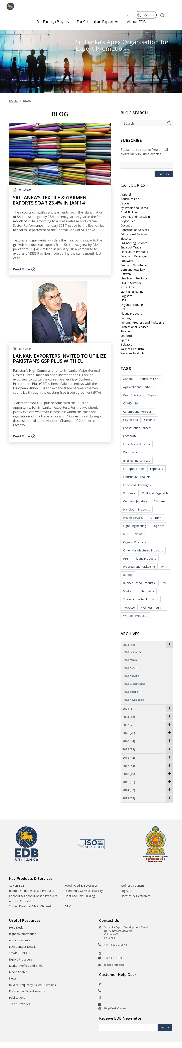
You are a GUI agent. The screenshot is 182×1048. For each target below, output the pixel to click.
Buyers (151, 395)
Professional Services (134, 327)
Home (13, 101)
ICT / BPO (127, 287)
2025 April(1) (131, 667)
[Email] (128, 1027)
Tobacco (126, 344)
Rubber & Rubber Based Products (31, 891)
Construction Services (135, 230)
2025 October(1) (133, 691)
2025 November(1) (134, 699)
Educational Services (134, 234)
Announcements (19, 940)
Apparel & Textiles (21, 901)
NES (123, 300)
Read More (21, 269)
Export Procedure (20, 959)
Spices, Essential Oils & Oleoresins (31, 906)
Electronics (130, 452)
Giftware (126, 274)
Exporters (156, 469)
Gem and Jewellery (133, 269)
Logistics (126, 296)
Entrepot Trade (131, 247)
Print (164, 566)
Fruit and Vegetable (134, 265)
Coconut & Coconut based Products (33, 896)
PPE (123, 309)
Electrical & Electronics (135, 896)
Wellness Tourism (132, 349)
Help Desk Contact (115, 1008)
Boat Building (130, 212)
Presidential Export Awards (27, 991)
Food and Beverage (134, 256)
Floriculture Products (134, 252)
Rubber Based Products (139, 583)
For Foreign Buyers (52, 24)
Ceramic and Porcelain (135, 217)
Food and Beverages (137, 485)
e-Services (146, 5)
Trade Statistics (19, 1004)
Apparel (126, 194)
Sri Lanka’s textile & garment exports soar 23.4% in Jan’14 (51, 200)
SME (164, 583)
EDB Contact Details (22, 947)
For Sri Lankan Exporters (98, 24)
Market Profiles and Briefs (26, 966)
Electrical (126, 238)
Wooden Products (133, 353)
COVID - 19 (130, 403)
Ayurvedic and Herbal (135, 208)
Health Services (131, 283)
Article (125, 203)
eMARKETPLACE (20, 953)
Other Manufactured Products (143, 550)
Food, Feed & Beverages (81, 885)
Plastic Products (131, 313)
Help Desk (16, 927)
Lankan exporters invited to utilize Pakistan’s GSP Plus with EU (59, 358)
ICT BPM (155, 518)
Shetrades (147, 591)
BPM (68, 906)
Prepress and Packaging (139, 566)
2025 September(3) (135, 683)
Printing (126, 318)
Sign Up (164, 174)
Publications (17, 997)
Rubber (125, 331)
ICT (67, 901)
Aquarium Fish (130, 199)
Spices (125, 340)
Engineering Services (134, 243)
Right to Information (22, 934)
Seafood (126, 336)
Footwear (127, 261)
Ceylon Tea (128, 221)
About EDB (136, 24)
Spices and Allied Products (140, 599)
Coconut (126, 225)
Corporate (130, 436)
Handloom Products (134, 278)
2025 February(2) (133, 651)
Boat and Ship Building (80, 896)
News (138, 534)
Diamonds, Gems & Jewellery (84, 891)
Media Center (18, 972)
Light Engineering (132, 291)
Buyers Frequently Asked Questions (32, 985)
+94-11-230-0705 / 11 (116, 944)
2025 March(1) (132, 659)
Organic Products (132, 305)
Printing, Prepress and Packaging (142, 322)
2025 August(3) (132, 675)
